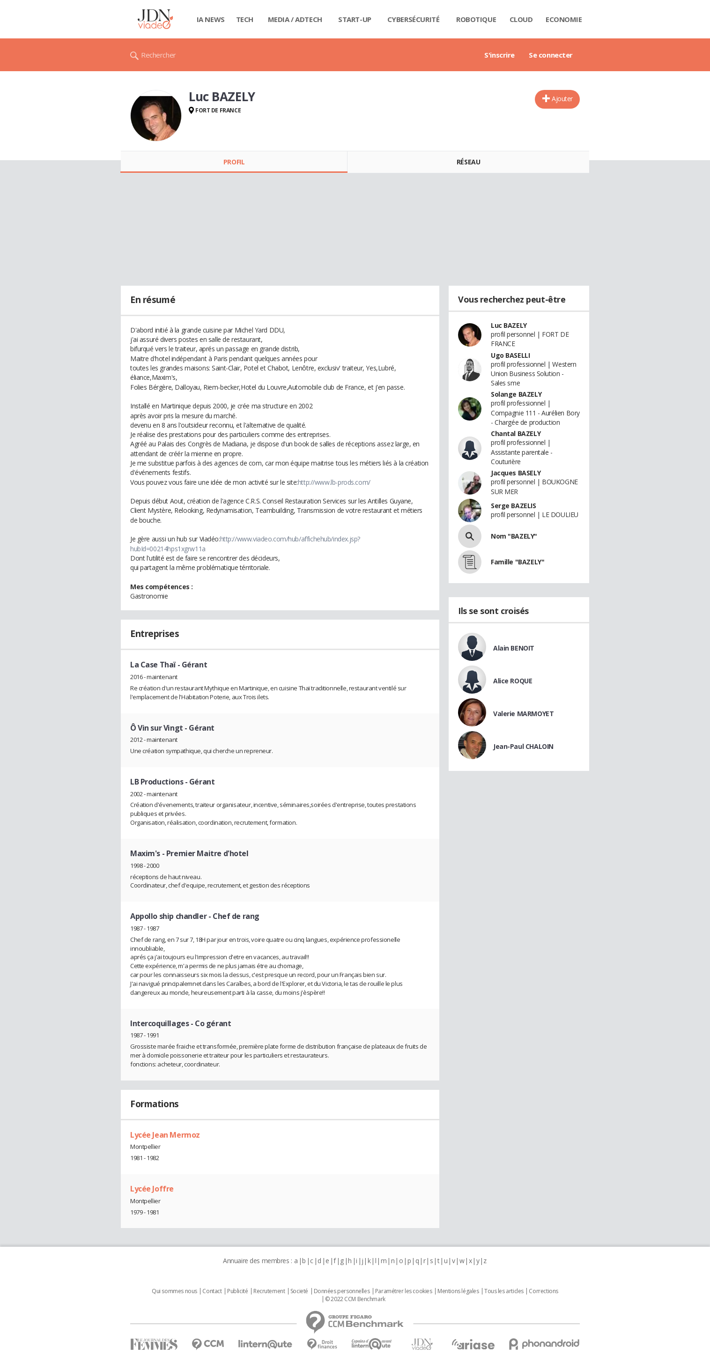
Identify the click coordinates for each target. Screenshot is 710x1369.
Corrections (543, 1291)
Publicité (237, 1291)
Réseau (468, 161)
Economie (564, 19)
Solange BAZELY (516, 394)
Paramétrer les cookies (403, 1291)
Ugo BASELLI (510, 355)
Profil (233, 161)
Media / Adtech (295, 19)
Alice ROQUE (512, 680)
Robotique (476, 19)
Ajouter (562, 98)
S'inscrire (499, 54)
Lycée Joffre (152, 1189)
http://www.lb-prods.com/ (334, 482)
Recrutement (269, 1291)
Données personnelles (342, 1291)
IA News (211, 19)
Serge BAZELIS (513, 505)
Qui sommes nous (174, 1291)
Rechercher (158, 54)
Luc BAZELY (509, 325)
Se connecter (551, 54)
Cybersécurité (413, 19)
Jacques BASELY (515, 472)
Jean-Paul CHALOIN (523, 746)
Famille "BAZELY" (517, 561)
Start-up (354, 19)
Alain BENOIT (513, 648)
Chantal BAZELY (515, 433)
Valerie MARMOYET (523, 713)
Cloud (521, 19)
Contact (212, 1291)
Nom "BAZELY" (514, 536)
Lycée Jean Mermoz (165, 1135)
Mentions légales (458, 1291)
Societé (299, 1291)
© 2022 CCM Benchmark (355, 1299)
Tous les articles (504, 1291)
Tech (244, 19)
